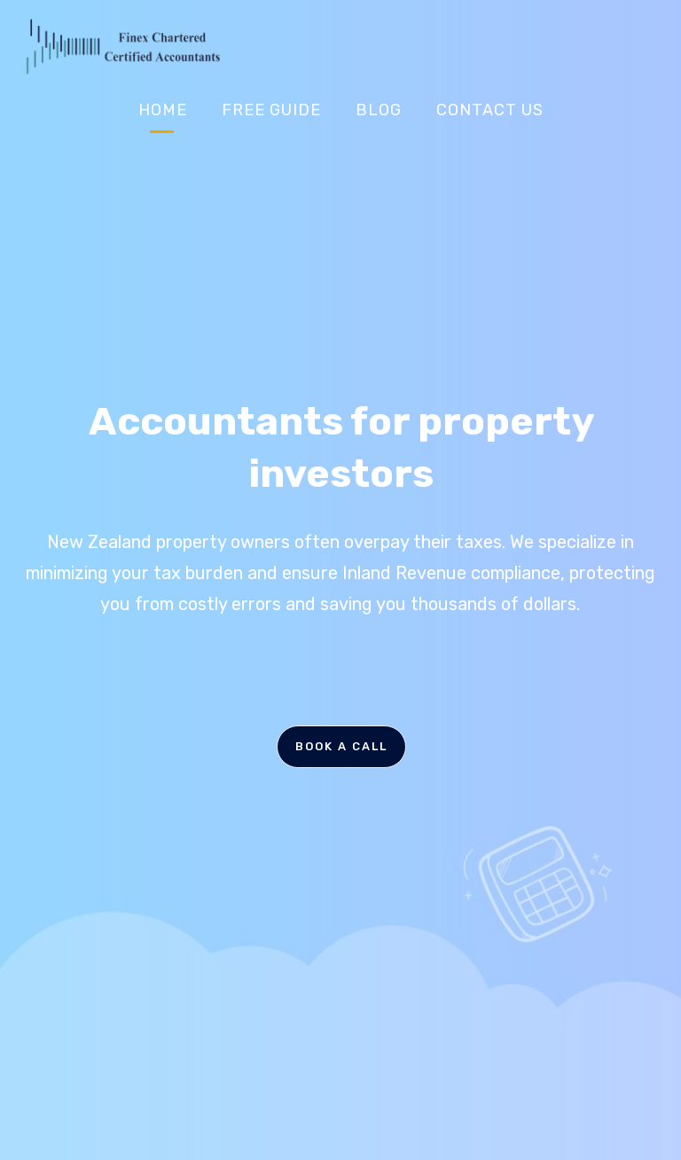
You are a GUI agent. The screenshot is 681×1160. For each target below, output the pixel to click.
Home (162, 110)
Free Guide (271, 110)
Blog (379, 110)
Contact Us (490, 110)
